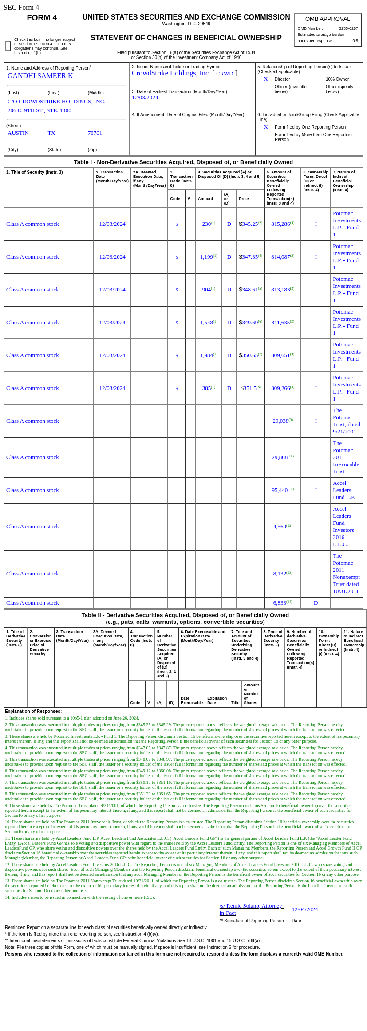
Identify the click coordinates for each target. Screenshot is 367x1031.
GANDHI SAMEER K (40, 75)
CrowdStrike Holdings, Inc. (171, 73)
